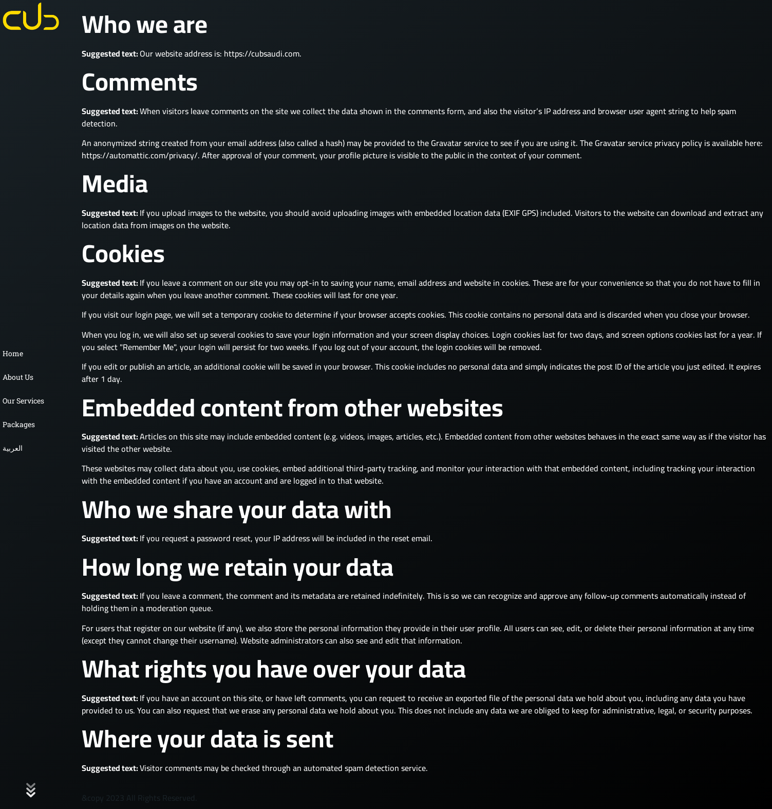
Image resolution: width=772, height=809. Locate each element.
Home (13, 353)
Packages (19, 424)
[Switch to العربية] (31, 448)
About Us (18, 377)
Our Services (23, 401)
